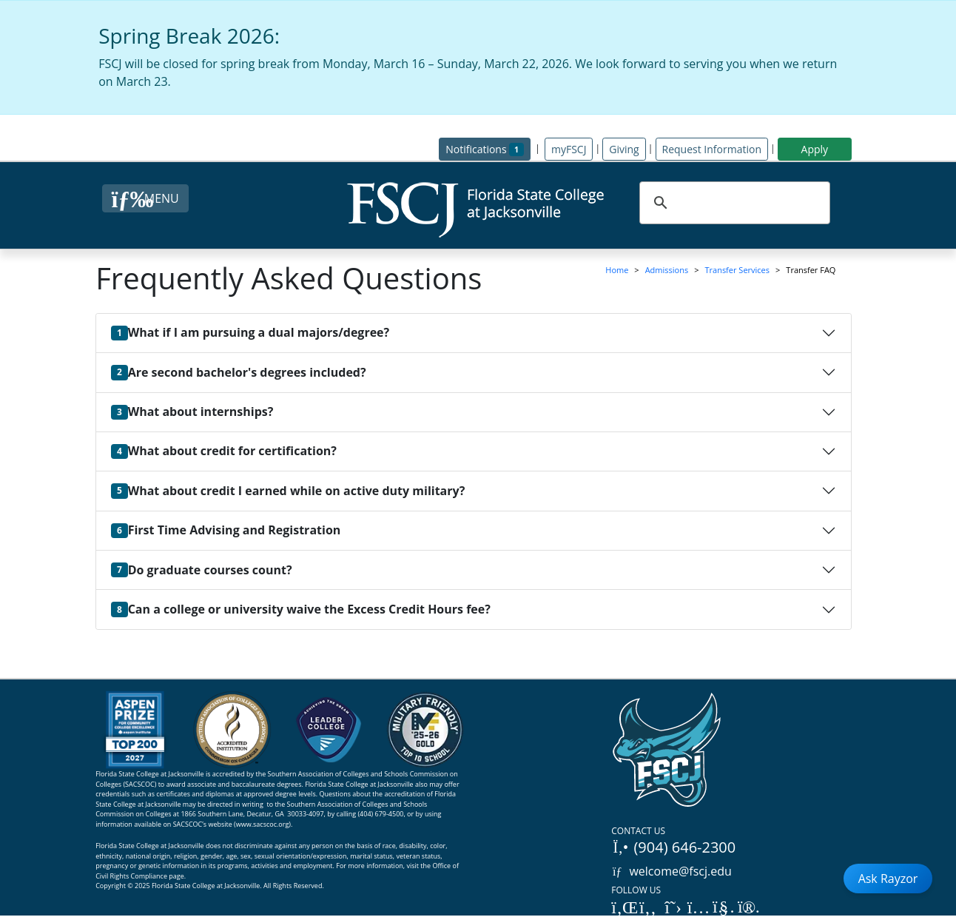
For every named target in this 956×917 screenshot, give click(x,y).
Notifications (488, 148)
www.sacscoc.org (262, 824)
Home (616, 269)
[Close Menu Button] (145, 198)
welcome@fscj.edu (671, 871)
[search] (732, 203)
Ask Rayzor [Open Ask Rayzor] (888, 878)
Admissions (667, 269)
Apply (815, 149)
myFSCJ (568, 149)
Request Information (711, 149)
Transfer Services (737, 269)
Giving (624, 149)
